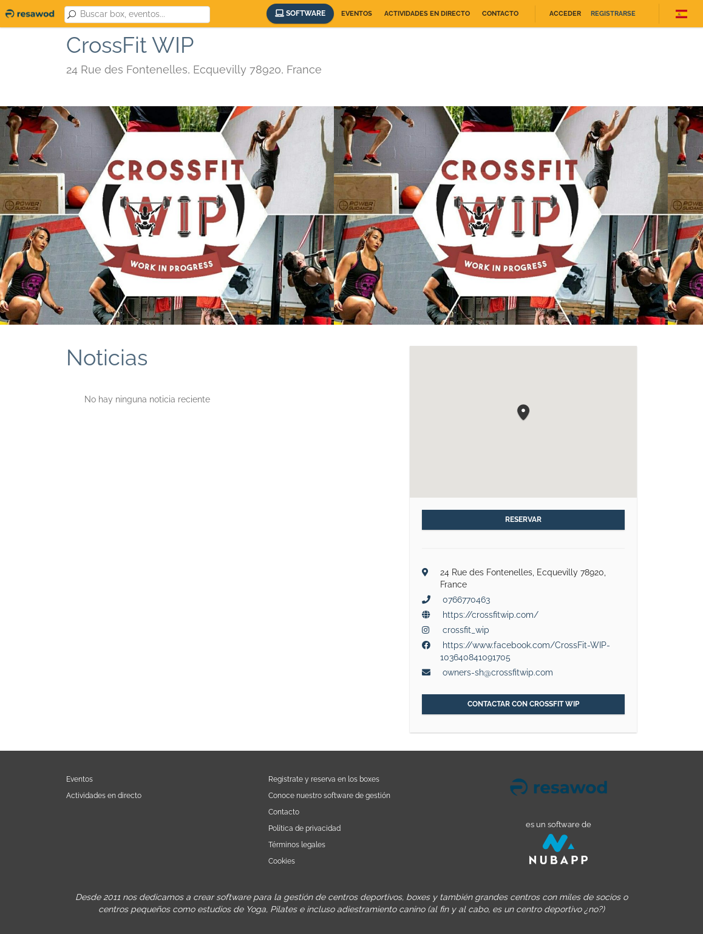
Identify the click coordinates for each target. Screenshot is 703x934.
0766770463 (466, 599)
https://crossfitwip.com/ (490, 615)
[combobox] (142, 14)
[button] (523, 413)
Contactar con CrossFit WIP (523, 704)
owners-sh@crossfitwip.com (498, 672)
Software (300, 13)
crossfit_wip (466, 630)
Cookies (281, 860)
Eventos (356, 14)
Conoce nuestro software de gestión (329, 795)
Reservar (523, 519)
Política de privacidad (304, 828)
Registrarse (613, 14)
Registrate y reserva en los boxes (323, 778)
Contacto (500, 14)
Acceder (565, 14)
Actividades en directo (427, 14)
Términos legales (296, 844)
